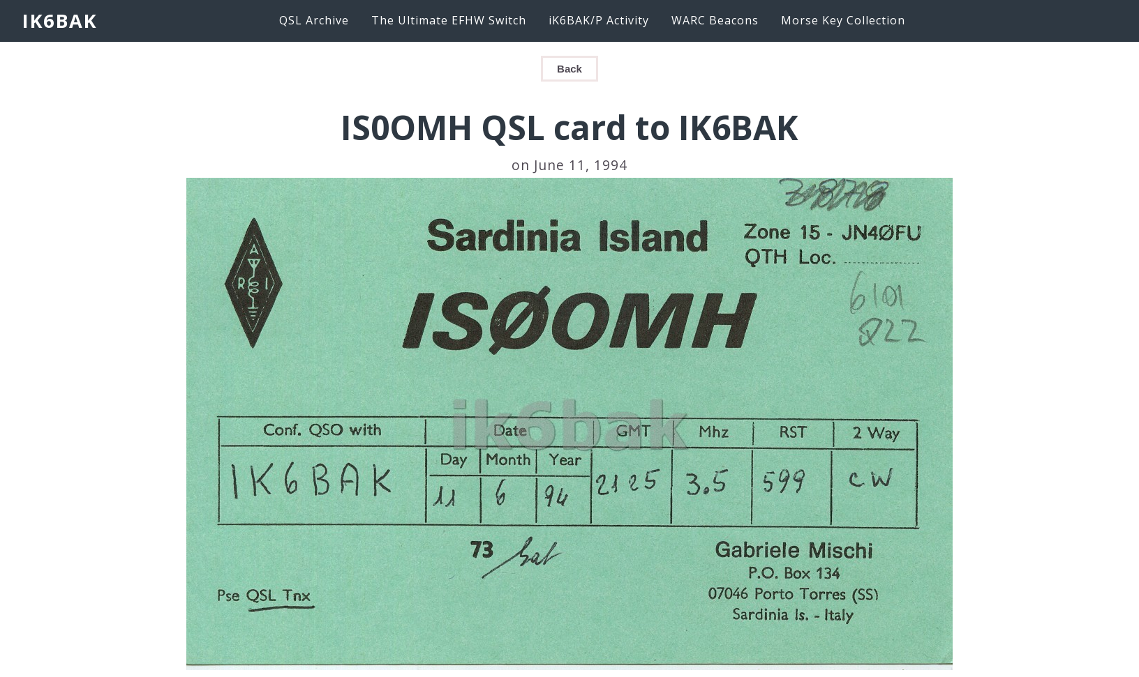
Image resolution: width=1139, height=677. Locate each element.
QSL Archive (314, 20)
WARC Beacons (715, 20)
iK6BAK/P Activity (599, 20)
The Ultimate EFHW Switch (448, 20)
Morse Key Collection (843, 20)
